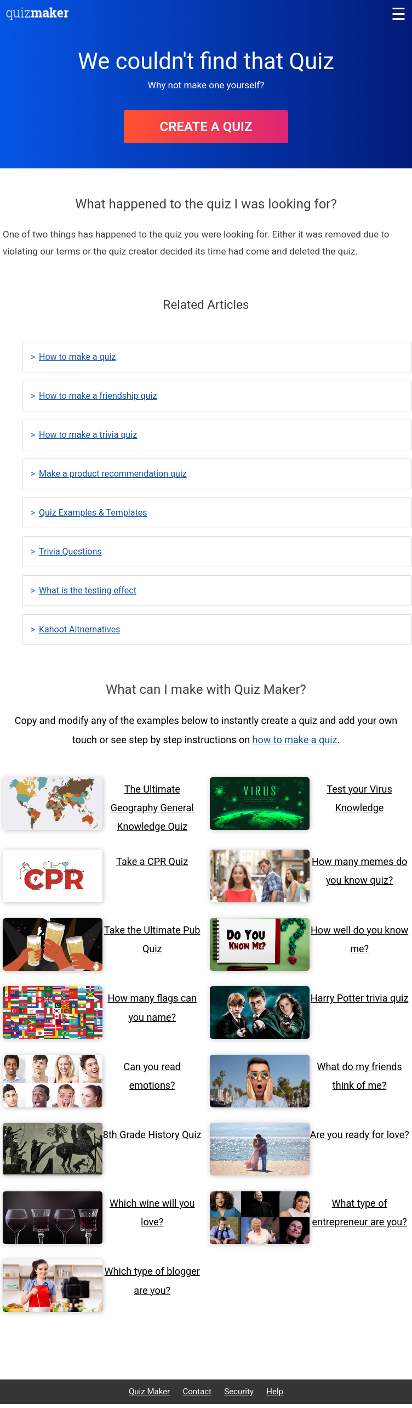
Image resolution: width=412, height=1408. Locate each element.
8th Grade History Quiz (152, 1134)
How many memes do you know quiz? (359, 871)
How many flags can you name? (152, 1007)
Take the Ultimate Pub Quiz (152, 939)
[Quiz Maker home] (37, 17)
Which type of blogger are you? (152, 1280)
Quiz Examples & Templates (93, 512)
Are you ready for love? (359, 1134)
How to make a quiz (77, 357)
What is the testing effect (87, 590)
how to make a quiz (295, 739)
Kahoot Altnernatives (79, 629)
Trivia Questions (70, 551)
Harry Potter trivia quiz (360, 998)
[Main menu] (398, 14)
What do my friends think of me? (359, 1076)
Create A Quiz (205, 126)
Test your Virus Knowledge (359, 798)
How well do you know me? (359, 939)
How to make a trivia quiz (88, 434)
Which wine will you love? (152, 1212)
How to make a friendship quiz (98, 396)
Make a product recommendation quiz (113, 473)
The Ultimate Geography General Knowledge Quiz (152, 807)
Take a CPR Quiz (152, 861)
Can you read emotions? (152, 1076)
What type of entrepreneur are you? (359, 1212)
